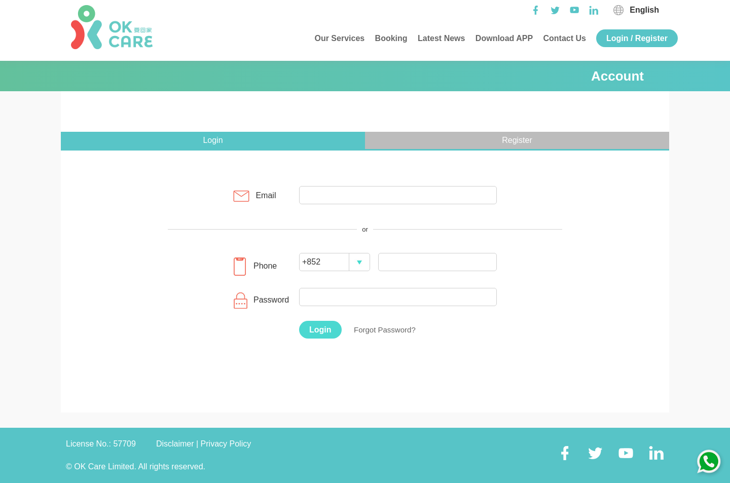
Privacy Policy (226, 443)
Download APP (503, 38)
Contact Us (563, 38)
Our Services (338, 38)
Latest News (440, 38)
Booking (390, 38)
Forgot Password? (385, 329)
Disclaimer (176, 443)
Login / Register (637, 38)
